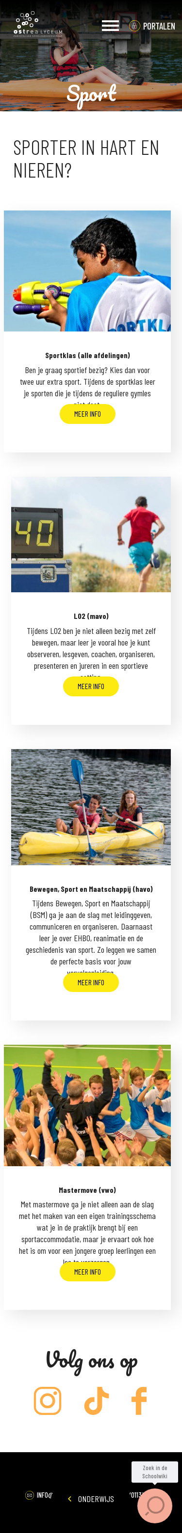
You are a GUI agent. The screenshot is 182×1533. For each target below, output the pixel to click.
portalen (159, 25)
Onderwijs (91, 1498)
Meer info (87, 413)
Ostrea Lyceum (38, 25)
